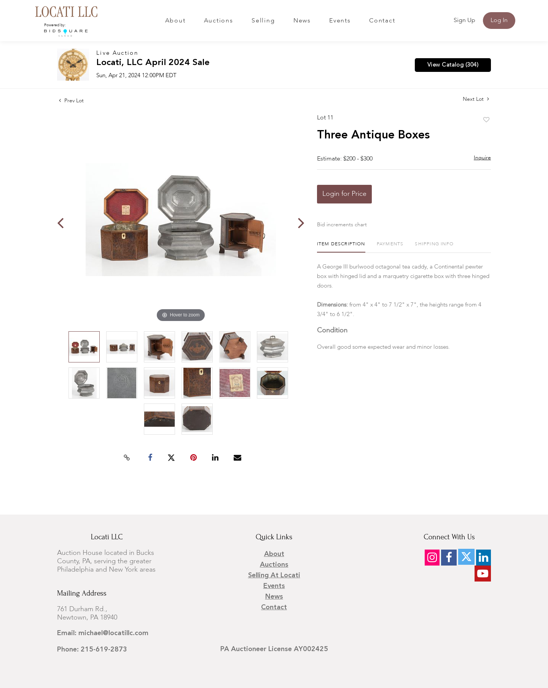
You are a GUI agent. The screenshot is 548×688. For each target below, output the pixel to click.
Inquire (482, 157)
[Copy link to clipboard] (127, 457)
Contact (382, 21)
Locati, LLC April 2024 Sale (153, 63)
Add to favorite (486, 120)
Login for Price (344, 194)
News (302, 21)
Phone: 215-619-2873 (92, 649)
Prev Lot (71, 100)
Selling (263, 21)
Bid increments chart (342, 224)
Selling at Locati (274, 575)
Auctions (218, 21)
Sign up (464, 20)
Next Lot (476, 99)
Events (340, 21)
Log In (499, 20)
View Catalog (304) (452, 65)
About (175, 21)
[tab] (341, 247)
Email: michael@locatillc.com (102, 633)
